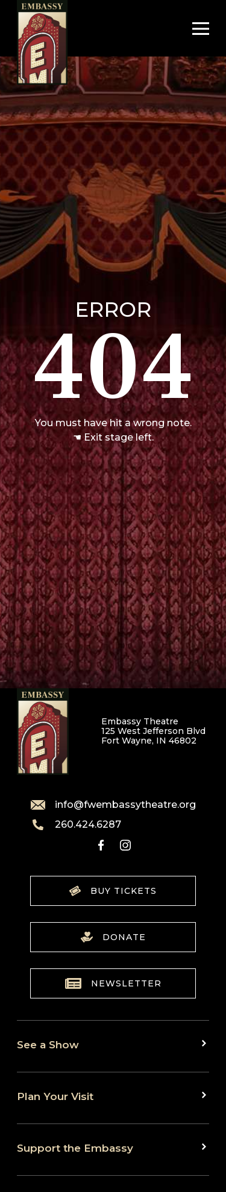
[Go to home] (42, 42)
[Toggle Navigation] (197, 28)
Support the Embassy (75, 1148)
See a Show (48, 1044)
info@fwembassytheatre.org (113, 805)
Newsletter (113, 983)
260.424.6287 (76, 824)
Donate (113, 937)
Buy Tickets (113, 890)
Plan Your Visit (55, 1096)
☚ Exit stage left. (113, 437)
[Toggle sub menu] (205, 1043)
